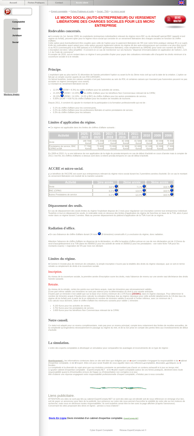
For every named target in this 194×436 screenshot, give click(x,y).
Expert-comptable (59, 11)
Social (15, 42)
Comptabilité (18, 22)
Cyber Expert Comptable (101, 430)
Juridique (17, 35)
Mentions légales (12, 94)
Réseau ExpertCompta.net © (133, 430)
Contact (59, 3)
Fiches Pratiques (36, 3)
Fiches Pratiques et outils (82, 11)
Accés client (82, 3)
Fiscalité (16, 28)
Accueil (13, 3)
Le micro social (118, 11)
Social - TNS (103, 11)
